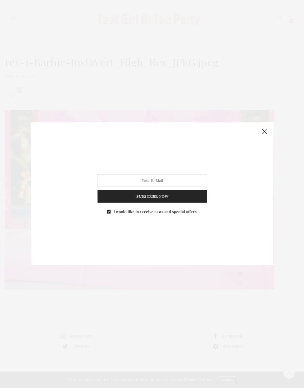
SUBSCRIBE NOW (152, 193)
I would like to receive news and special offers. (155, 206)
